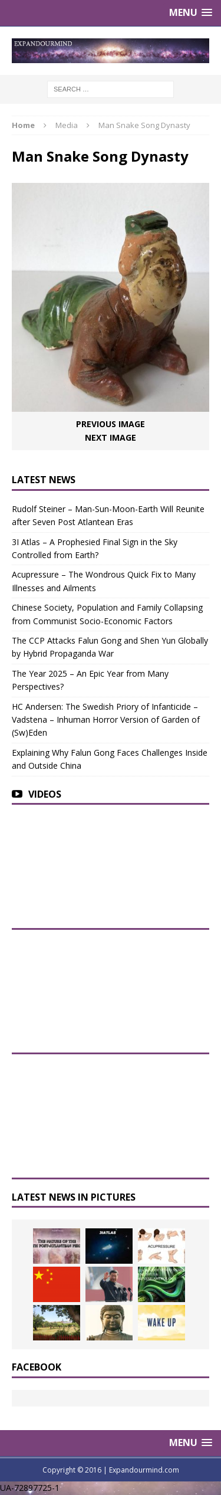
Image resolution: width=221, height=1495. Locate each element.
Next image (110, 437)
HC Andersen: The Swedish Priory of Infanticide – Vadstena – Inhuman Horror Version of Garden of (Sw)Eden (106, 720)
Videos (44, 794)
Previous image (110, 424)
